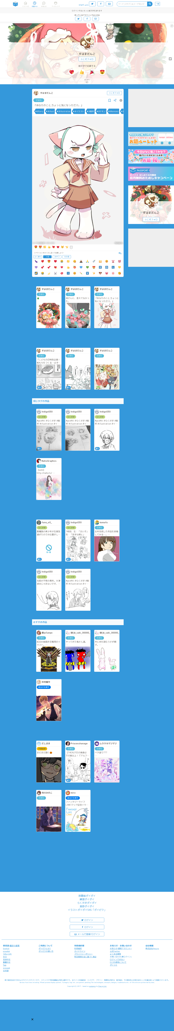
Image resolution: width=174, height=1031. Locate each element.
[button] (32, 1019)
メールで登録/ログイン (87, 934)
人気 (47, 256)
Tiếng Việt (7, 954)
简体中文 (6, 959)
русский (6, 968)
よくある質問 (115, 954)
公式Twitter (115, 951)
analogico (92, 986)
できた (39, 100)
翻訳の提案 (15, 945)
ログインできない (117, 959)
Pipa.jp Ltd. (102, 986)
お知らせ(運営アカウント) (121, 948)
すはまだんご (87, 54)
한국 (5, 956)
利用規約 (78, 948)
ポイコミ (113, 965)
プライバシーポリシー (83, 954)
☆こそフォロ (87, 59)
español (6, 951)
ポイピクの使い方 (46, 951)
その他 (66, 256)
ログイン (87, 920)
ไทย (4, 965)
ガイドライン (79, 951)
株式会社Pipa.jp (152, 948)
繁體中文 (6, 962)
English (6, 948)
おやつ (57, 256)
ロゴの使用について (118, 962)
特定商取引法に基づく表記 (85, 956)
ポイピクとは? (45, 948)
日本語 (6, 970)
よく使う (37, 256)
